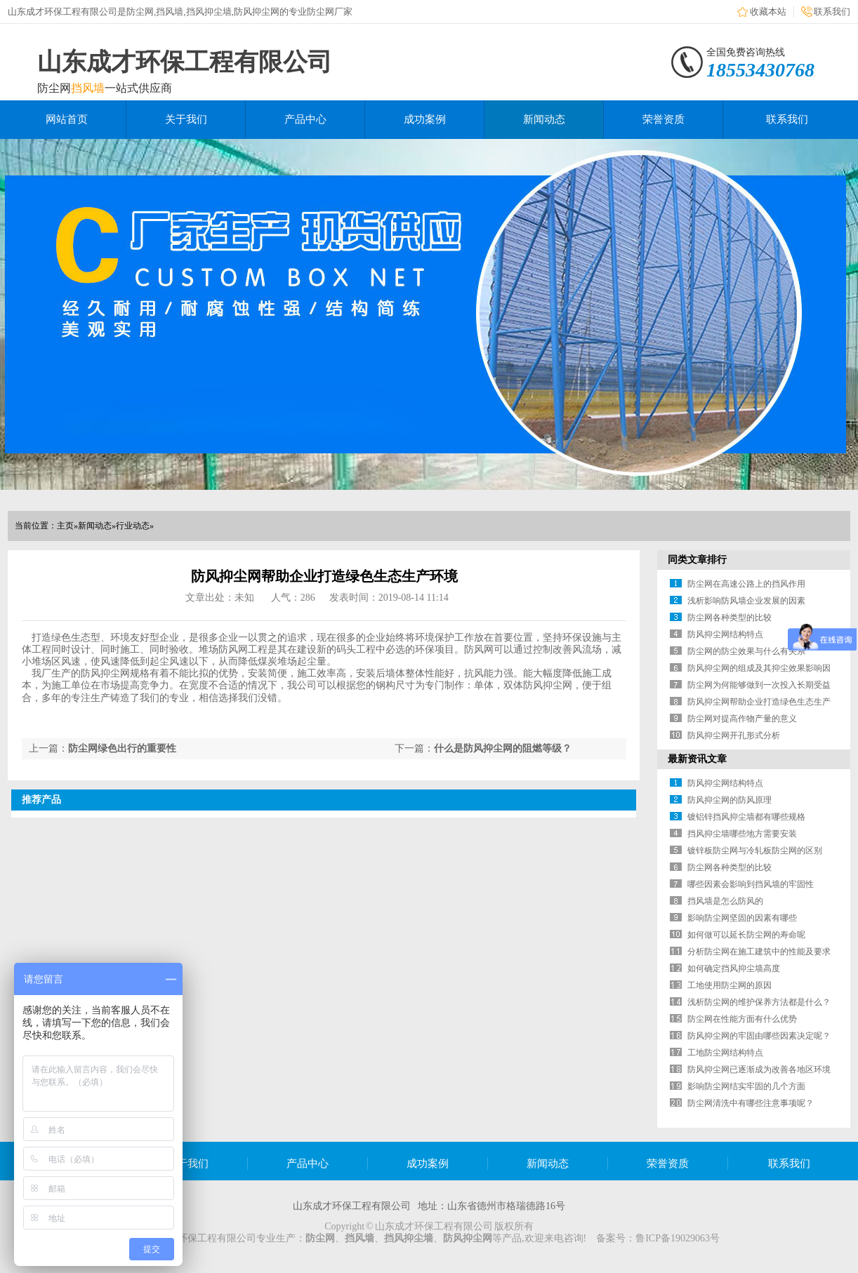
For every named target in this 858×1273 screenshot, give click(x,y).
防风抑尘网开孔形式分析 (733, 735)
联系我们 (832, 11)
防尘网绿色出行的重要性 (122, 748)
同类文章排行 (697, 559)
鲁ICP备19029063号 (677, 1238)
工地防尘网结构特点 (725, 1053)
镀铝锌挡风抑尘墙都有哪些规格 (746, 817)
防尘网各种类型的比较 (729, 617)
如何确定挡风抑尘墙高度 (733, 968)
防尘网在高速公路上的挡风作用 (746, 584)
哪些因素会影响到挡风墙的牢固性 (750, 884)
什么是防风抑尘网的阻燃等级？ (503, 748)
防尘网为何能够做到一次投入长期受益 (759, 685)
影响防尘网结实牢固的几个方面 (746, 1086)
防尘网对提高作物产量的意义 (742, 719)
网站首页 (67, 119)
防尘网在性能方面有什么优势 (742, 1019)
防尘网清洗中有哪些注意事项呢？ (750, 1103)
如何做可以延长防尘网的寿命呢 (746, 935)
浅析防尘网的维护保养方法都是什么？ (759, 1002)
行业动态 (133, 526)
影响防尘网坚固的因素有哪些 (742, 918)
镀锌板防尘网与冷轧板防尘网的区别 (754, 850)
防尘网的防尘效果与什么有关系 (746, 651)
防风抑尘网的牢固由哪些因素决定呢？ (759, 1036)
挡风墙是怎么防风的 (725, 901)
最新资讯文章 (697, 759)
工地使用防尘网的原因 (729, 985)
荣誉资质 (663, 119)
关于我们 (186, 119)
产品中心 (305, 119)
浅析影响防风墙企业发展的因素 (746, 601)
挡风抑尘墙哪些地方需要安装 (742, 834)
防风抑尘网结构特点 (725, 634)
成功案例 (425, 119)
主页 (65, 526)
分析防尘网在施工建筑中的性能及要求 (759, 952)
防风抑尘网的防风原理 (729, 800)
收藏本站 (768, 11)
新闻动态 (544, 119)
